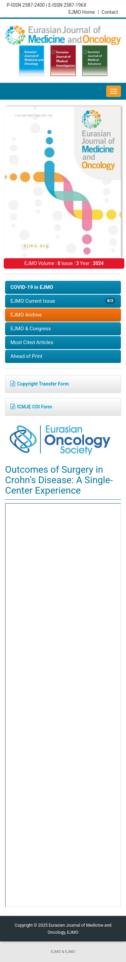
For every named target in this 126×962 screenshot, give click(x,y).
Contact (109, 12)
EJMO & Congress (30, 329)
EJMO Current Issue (63, 301)
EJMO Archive (26, 315)
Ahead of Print (26, 356)
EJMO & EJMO (63, 952)
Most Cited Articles (31, 342)
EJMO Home (83, 12)
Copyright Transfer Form (39, 384)
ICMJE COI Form (31, 406)
